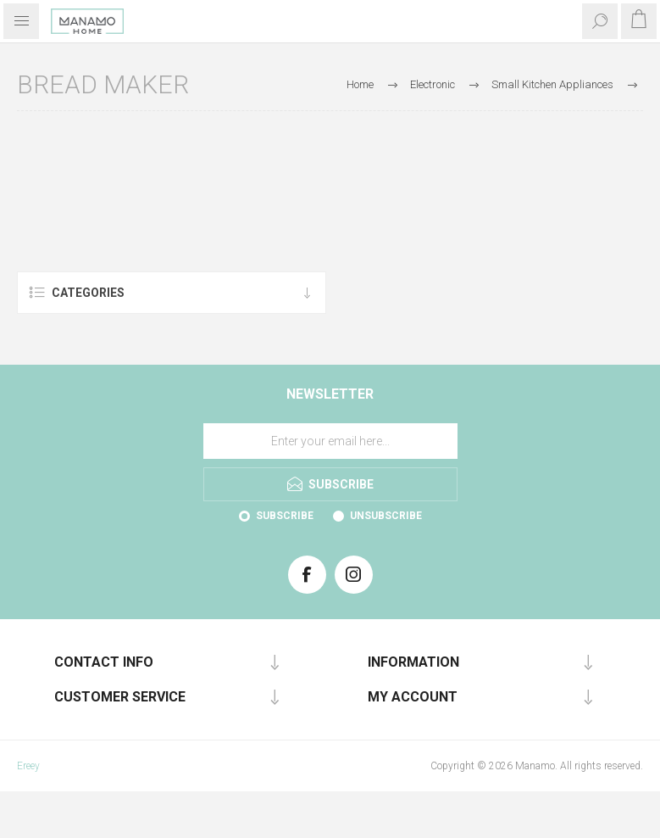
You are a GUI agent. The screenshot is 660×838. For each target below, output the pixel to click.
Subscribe (284, 516)
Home (360, 84)
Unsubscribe (386, 516)
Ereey (28, 766)
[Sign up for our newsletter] (330, 441)
